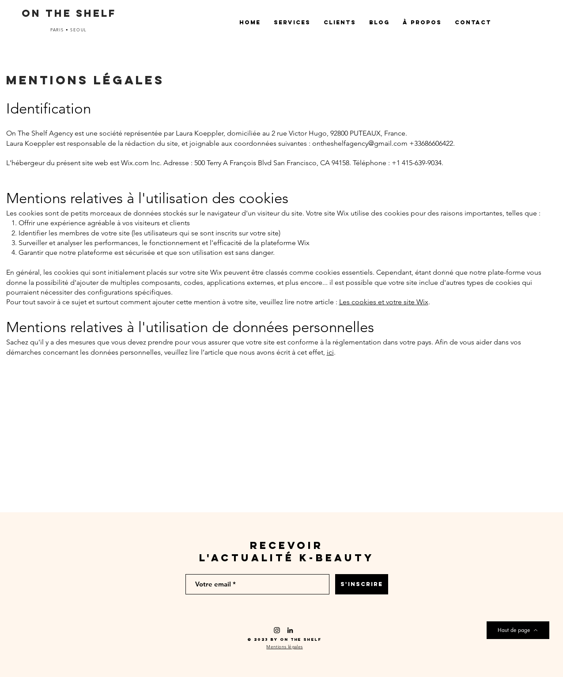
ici (330, 352)
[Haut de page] (518, 630)
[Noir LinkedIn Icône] (290, 630)
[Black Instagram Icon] (277, 630)
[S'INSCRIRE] (361, 584)
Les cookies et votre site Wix (383, 302)
